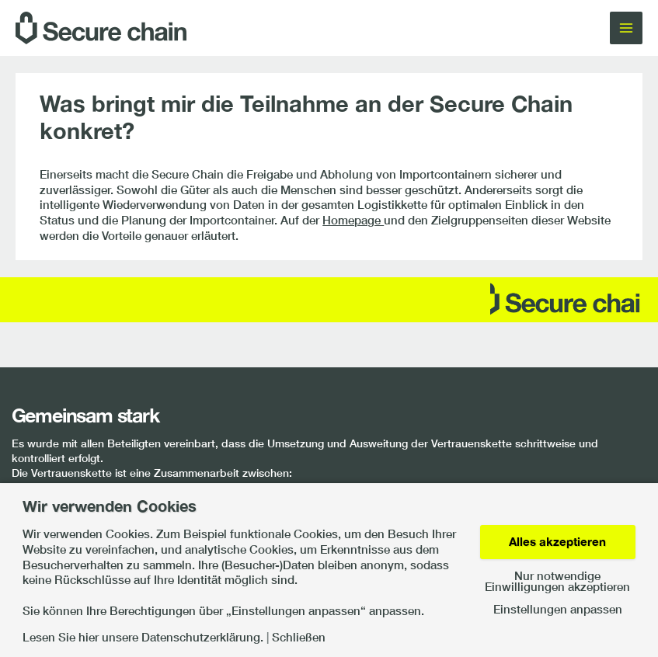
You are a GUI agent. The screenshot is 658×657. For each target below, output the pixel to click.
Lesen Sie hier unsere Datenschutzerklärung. (143, 638)
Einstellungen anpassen (557, 610)
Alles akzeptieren (557, 541)
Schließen (299, 638)
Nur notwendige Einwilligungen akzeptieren (557, 582)
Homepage (353, 220)
